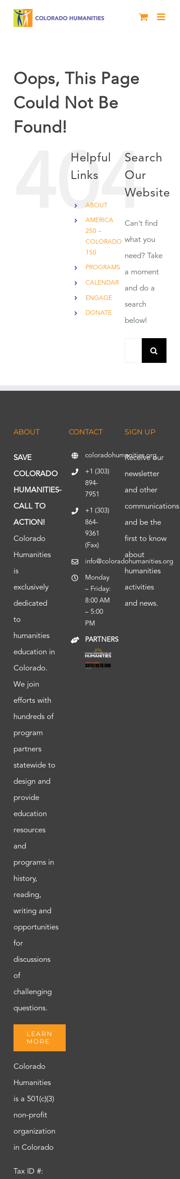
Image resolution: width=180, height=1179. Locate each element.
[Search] (154, 350)
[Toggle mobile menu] (161, 17)
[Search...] (133, 350)
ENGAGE (99, 298)
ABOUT (97, 205)
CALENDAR (102, 283)
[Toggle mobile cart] (143, 17)
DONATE (99, 313)
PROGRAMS (103, 267)
